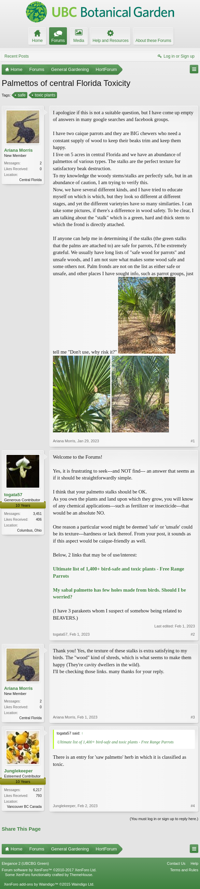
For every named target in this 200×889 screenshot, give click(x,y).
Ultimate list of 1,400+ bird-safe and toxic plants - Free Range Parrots (115, 742)
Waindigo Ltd (82, 884)
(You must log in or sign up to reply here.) (164, 819)
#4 (193, 806)
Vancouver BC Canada (24, 807)
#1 (193, 441)
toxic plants (44, 95)
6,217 (37, 790)
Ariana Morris (18, 150)
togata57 (13, 494)
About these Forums (153, 40)
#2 (193, 634)
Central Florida (30, 180)
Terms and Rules (184, 870)
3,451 (37, 514)
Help (194, 863)
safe (21, 95)
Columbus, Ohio (29, 530)
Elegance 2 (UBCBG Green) (25, 863)
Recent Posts (16, 56)
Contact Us (176, 863)
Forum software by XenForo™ (49, 870)
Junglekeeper (18, 770)
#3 (193, 717)
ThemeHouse (81, 875)
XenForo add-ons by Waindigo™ (31, 884)
